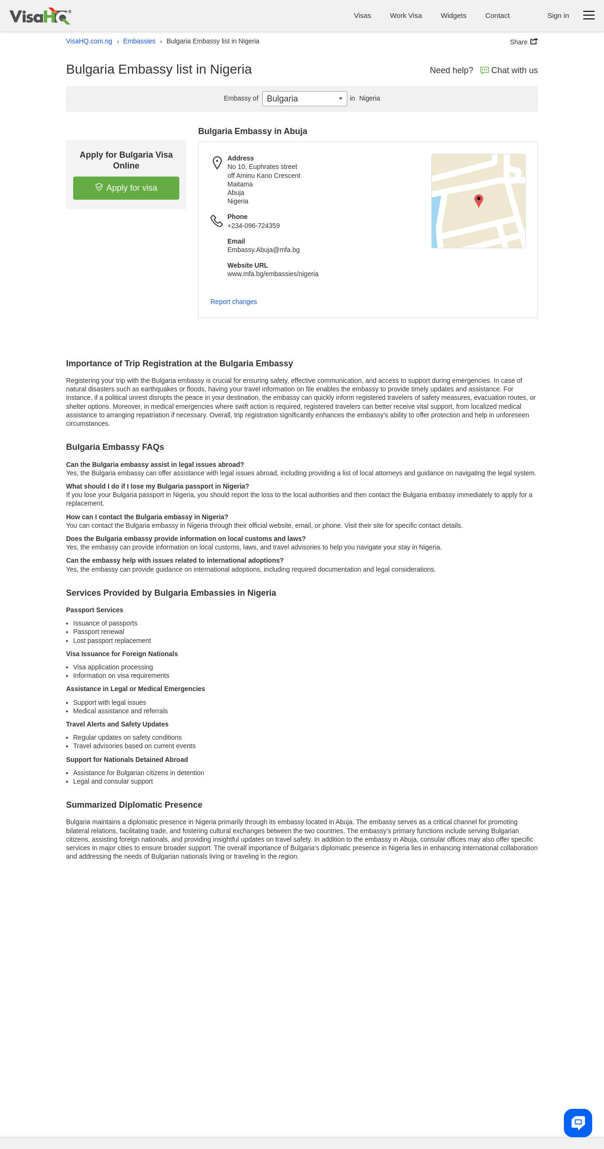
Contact (497, 15)
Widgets (453, 15)
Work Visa (406, 15)
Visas (362, 15)
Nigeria (363, 98)
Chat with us (509, 70)
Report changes (233, 301)
